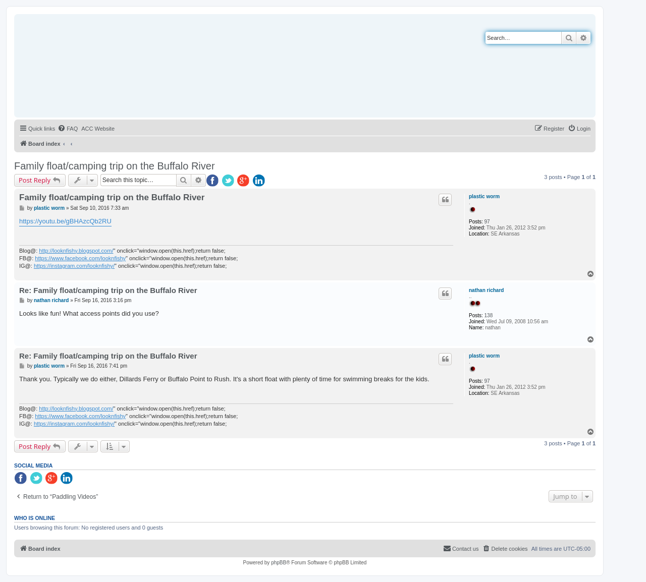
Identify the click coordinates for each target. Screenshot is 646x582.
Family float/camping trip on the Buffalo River (114, 165)
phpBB (278, 562)
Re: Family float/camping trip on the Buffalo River (108, 290)
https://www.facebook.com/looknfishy (80, 258)
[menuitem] (68, 129)
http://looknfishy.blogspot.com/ (76, 251)
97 (487, 221)
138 (488, 315)
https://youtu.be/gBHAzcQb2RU (65, 221)
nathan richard (486, 290)
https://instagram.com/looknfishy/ (74, 266)
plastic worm (484, 196)
